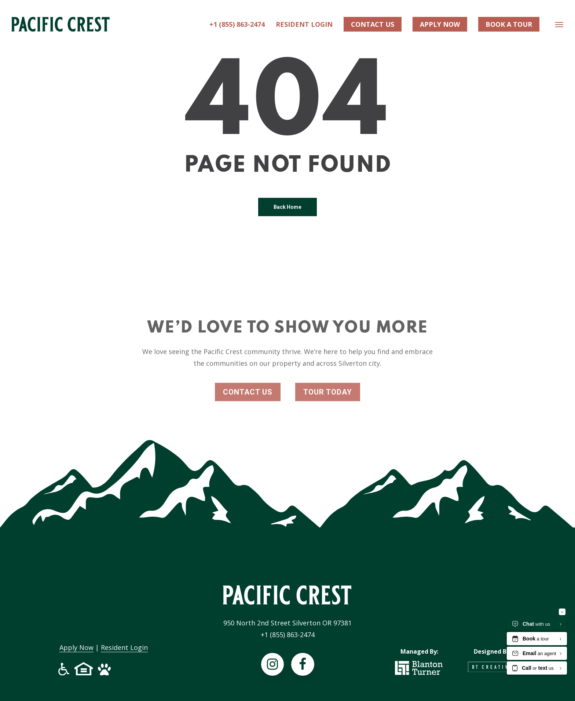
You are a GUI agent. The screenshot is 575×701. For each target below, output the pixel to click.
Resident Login (124, 647)
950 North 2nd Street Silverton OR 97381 (287, 622)
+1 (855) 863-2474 (288, 634)
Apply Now (76, 647)
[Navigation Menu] (559, 25)
